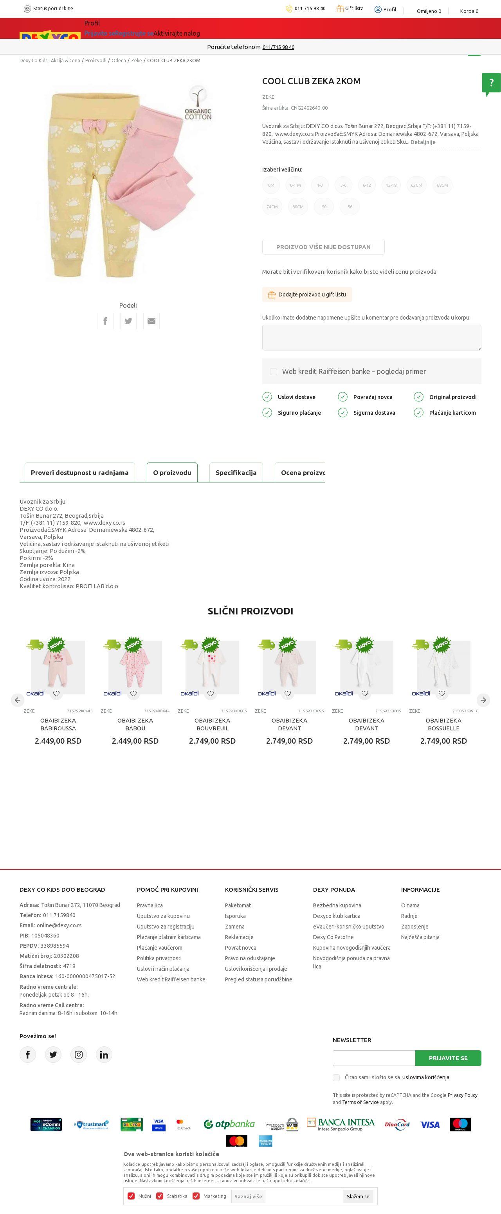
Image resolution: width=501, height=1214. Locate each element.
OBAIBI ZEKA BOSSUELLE (443, 744)
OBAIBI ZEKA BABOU (135, 744)
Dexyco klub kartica (336, 935)
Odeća (119, 60)
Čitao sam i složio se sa (397, 1097)
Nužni (145, 1196)
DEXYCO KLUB (193, 28)
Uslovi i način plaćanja (163, 988)
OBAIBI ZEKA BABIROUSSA (58, 744)
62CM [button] (416, 188)
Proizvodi (95, 60)
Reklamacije (239, 957)
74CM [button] (272, 209)
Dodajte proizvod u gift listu (307, 294)
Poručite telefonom (234, 46)
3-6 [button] (343, 188)
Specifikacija (114, 472)
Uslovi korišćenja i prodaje (256, 988)
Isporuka (235, 935)
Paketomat (238, 925)
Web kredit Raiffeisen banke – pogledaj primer (354, 371)
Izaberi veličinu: (282, 169)
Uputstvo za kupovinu (163, 935)
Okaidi (238, 28)
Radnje (409, 935)
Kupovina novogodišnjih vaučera (352, 967)
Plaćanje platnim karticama (169, 957)
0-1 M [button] (295, 188)
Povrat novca (240, 967)
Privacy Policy (463, 1114)
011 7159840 (59, 935)
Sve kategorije (111, 28)
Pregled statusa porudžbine (258, 999)
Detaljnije (423, 142)
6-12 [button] (366, 188)
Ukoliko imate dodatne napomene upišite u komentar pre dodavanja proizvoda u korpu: (366, 317)
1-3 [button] (319, 188)
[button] (56, 713)
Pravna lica (150, 925)
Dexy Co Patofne (333, 957)
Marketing (215, 1196)
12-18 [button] (391, 188)
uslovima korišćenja (425, 1097)
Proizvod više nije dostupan (323, 247)
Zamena (235, 946)
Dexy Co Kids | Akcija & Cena (50, 60)
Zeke (136, 60)
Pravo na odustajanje (250, 978)
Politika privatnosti (159, 978)
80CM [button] (298, 209)
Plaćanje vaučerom (159, 967)
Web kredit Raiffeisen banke (171, 999)
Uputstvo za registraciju (166, 946)
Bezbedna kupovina (337, 925)
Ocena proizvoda (186, 472)
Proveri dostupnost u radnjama (81, 492)
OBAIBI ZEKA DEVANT (289, 744)
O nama (410, 925)
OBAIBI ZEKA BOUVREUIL (212, 744)
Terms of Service (360, 1121)
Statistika (177, 1196)
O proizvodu (51, 472)
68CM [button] (442, 188)
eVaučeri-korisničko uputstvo (348, 946)
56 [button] (349, 209)
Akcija (152, 28)
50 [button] (324, 209)
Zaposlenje (415, 946)
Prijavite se (448, 1077)
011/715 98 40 (278, 47)
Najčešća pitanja (420, 957)
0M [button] (271, 188)
